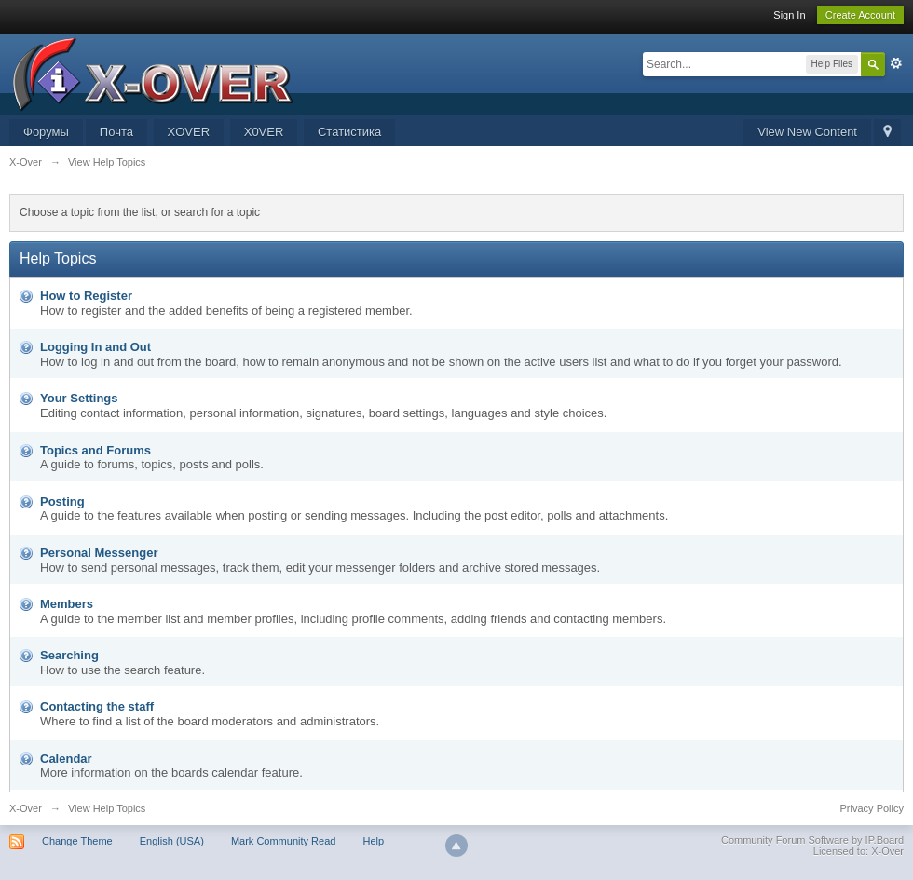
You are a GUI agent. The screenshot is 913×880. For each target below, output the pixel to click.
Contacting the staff (97, 706)
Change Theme (77, 840)
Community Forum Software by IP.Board (812, 840)
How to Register (86, 296)
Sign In (789, 14)
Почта (116, 132)
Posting (62, 501)
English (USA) (172, 840)
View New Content (807, 132)
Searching (69, 655)
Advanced (896, 63)
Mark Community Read (283, 840)
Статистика (349, 132)
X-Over (25, 808)
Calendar (66, 758)
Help (373, 840)
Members (66, 604)
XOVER (189, 132)
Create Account (860, 14)
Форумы (46, 132)
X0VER (264, 132)
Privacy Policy (872, 808)
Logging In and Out (95, 347)
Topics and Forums (95, 450)
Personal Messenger (98, 553)
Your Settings (79, 398)
